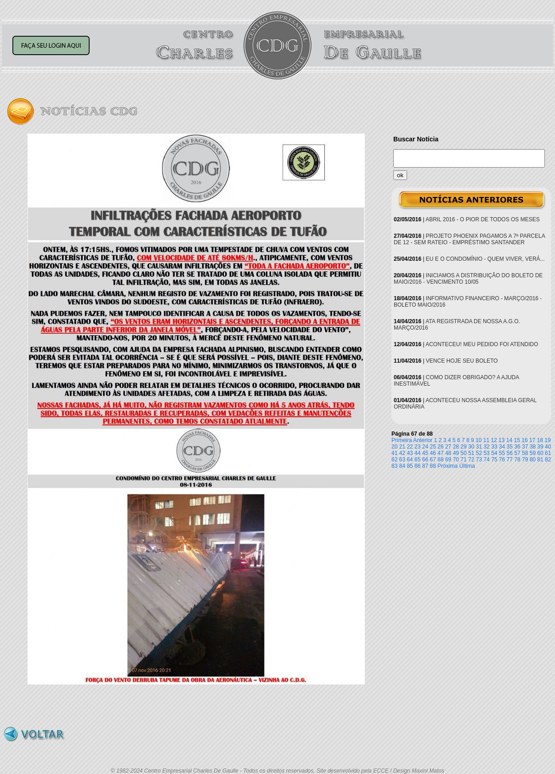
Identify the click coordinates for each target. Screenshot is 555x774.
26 (440, 446)
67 (433, 459)
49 (456, 453)
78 (517, 459)
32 (486, 446)
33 (494, 446)
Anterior (422, 440)
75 (494, 459)
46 (433, 453)
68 (440, 459)
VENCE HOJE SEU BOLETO (462, 361)
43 (410, 453)
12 (494, 440)
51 (471, 453)
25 (433, 446)
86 (417, 466)
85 (410, 466)
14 (509, 440)
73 (479, 459)
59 (533, 453)
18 (540, 440)
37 (525, 446)
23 (417, 446)
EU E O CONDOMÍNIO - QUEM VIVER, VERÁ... (485, 259)
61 (548, 453)
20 (394, 446)
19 (547, 440)
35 (510, 446)
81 (540, 459)
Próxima (447, 466)
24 (425, 446)
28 (456, 446)
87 (425, 466)
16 (524, 440)
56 (510, 453)
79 (525, 459)
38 (533, 446)
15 (517, 440)
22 (410, 446)
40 (548, 446)
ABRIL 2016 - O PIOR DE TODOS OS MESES (482, 219)
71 (463, 459)
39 (540, 446)
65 (417, 459)
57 (517, 453)
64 (410, 459)
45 (425, 453)
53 (486, 453)
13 (501, 440)
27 (448, 446)
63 (402, 459)
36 (517, 446)
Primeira (401, 440)
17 (532, 440)
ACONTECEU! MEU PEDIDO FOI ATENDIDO (481, 344)
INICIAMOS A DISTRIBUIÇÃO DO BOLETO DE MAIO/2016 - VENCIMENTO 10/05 (468, 278)
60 (540, 453)
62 (394, 459)
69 (448, 459)
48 (448, 453)
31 (479, 446)
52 (479, 453)
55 (502, 453)
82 (548, 459)
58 (525, 453)
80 (533, 459)
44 (417, 453)
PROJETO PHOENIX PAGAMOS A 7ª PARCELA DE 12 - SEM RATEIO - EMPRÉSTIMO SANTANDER (469, 239)
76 (502, 459)
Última (467, 466)
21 (402, 446)
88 (433, 466)
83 (394, 466)
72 (471, 459)
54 (494, 453)
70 (456, 459)
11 (486, 440)
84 (402, 466)
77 (510, 459)
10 (478, 440)
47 (440, 453)
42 (402, 453)
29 (463, 446)
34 (502, 446)
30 (471, 446)
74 (486, 459)
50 (463, 453)
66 (425, 459)
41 (394, 453)
